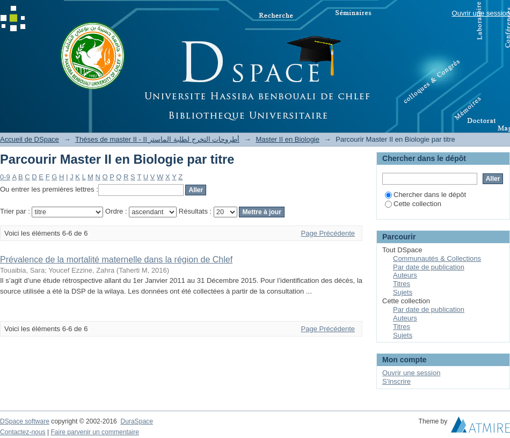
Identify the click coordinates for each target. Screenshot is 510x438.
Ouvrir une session (481, 13)
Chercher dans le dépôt (425, 195)
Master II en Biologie (287, 139)
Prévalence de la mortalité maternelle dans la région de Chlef (116, 259)
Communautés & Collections (437, 258)
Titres (401, 284)
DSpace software (24, 421)
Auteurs (405, 275)
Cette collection (413, 204)
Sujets (402, 292)
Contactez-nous (23, 432)
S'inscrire (396, 381)
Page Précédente (328, 233)
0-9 (5, 177)
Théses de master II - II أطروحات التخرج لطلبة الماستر (157, 139)
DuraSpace (136, 421)
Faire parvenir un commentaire (94, 432)
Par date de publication (428, 267)
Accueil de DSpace (29, 139)
